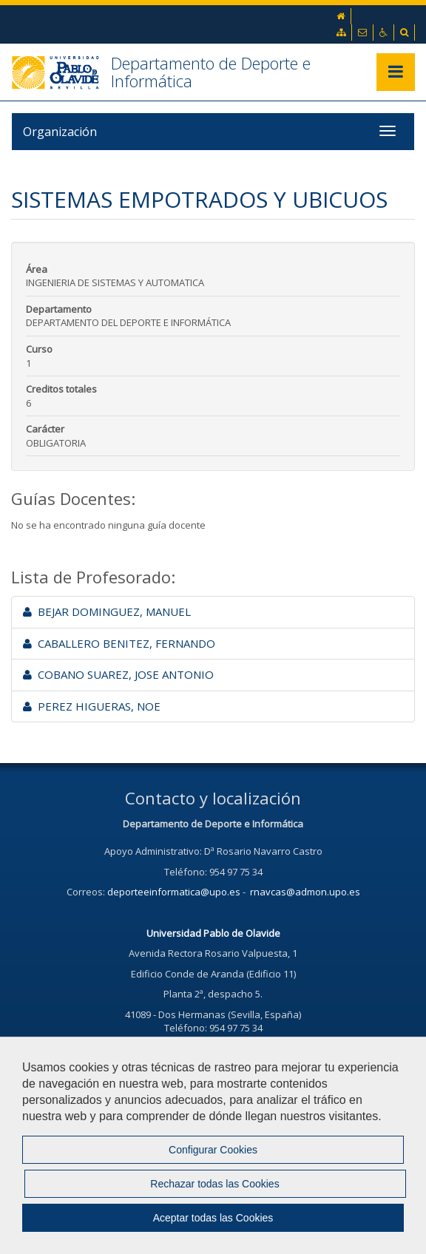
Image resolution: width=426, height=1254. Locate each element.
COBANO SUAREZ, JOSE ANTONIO (118, 674)
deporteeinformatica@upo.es (173, 891)
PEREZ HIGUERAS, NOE (91, 706)
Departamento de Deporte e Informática (211, 72)
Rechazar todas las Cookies (214, 1184)
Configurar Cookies (213, 1150)
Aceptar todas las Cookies (213, 1218)
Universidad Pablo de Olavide (213, 933)
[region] (213, 1145)
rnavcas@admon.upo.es (305, 891)
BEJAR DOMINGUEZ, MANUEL (107, 611)
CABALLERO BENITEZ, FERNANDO (119, 643)
